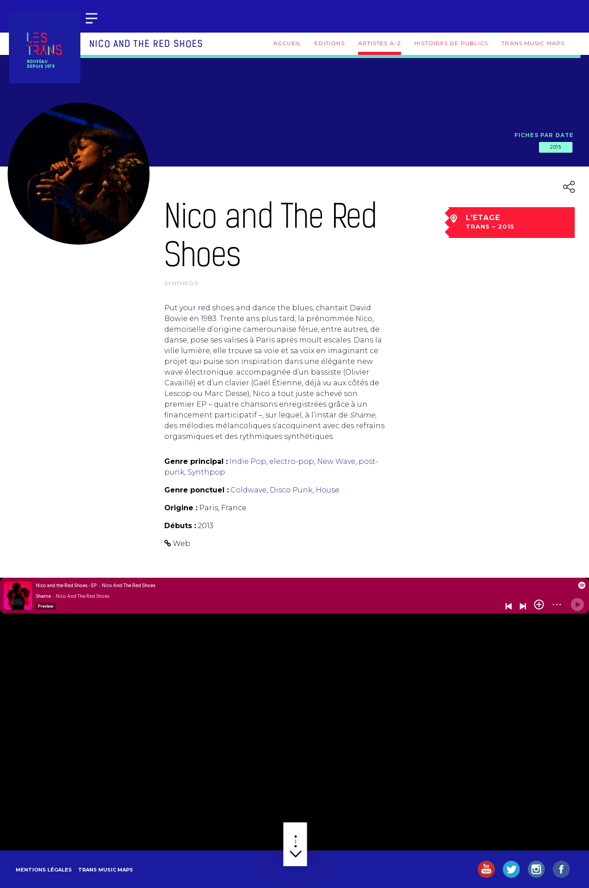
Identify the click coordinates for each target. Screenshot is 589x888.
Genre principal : (196, 461)
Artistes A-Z (379, 43)
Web (181, 543)
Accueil (287, 43)
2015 (555, 147)
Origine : (180, 508)
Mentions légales (44, 870)
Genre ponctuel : (196, 490)
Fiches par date (544, 135)
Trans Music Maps (532, 43)
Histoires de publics (451, 43)
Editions (329, 43)
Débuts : (180, 525)
